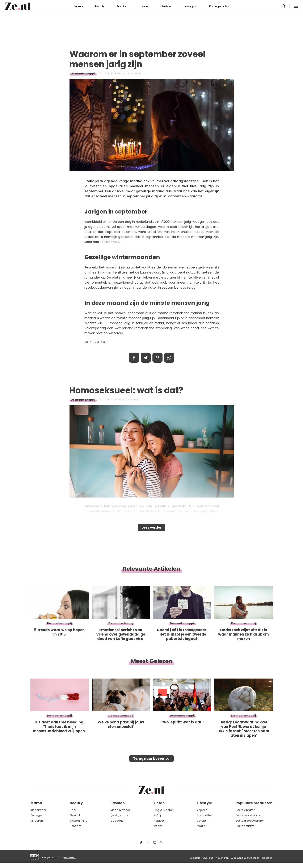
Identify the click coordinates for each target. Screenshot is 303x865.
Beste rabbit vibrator (250, 815)
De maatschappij (83, 73)
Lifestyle (165, 6)
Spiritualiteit (204, 815)
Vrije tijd (202, 810)
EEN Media (70, 857)
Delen (134, 358)
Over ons (208, 858)
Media (201, 826)
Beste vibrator (245, 810)
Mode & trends (120, 810)
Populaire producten (254, 803)
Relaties (159, 821)
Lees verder (151, 528)
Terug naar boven (148, 762)
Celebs (202, 821)
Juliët (136, 399)
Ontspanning (78, 821)
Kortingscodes (219, 6)
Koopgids (190, 6)
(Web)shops (119, 815)
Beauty (100, 6)
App (169, 358)
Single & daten (164, 810)
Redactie (195, 858)
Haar (73, 810)
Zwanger (36, 815)
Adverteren (222, 858)
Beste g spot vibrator (250, 821)
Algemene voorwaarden (245, 858)
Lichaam (75, 826)
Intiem (158, 826)
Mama (78, 6)
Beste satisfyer (246, 826)
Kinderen (36, 821)
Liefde (144, 6)
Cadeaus (116, 821)
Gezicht (75, 815)
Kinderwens (38, 810)
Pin (157, 358)
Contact (267, 858)
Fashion (122, 6)
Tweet (146, 358)
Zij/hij (157, 815)
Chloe (136, 73)
